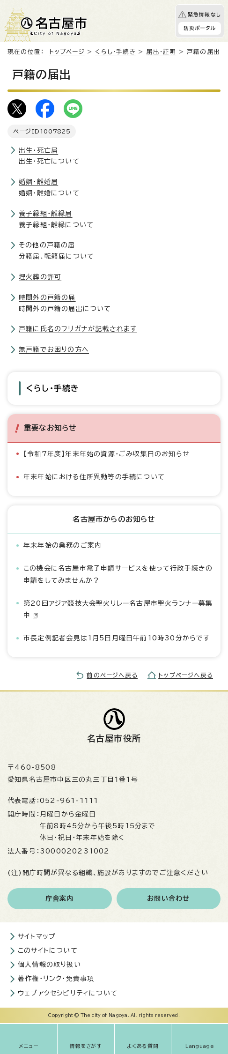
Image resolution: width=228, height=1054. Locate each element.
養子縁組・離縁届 (46, 213)
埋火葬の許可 (40, 277)
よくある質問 (143, 1046)
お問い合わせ (168, 898)
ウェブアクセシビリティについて (68, 993)
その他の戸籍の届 (47, 245)
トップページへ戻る (185, 675)
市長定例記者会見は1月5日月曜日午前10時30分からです (116, 638)
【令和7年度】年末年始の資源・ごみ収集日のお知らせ (106, 454)
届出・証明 (161, 52)
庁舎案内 (59, 898)
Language (199, 1046)
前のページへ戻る (112, 675)
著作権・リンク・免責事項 (56, 978)
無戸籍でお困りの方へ (54, 349)
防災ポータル (200, 28)
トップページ (67, 52)
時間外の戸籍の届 (47, 297)
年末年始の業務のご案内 (62, 545)
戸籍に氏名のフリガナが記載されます (78, 329)
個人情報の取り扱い (49, 964)
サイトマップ (37, 936)
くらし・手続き (115, 52)
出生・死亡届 (38, 150)
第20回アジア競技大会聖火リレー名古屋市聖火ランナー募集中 (118, 609)
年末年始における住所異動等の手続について (94, 477)
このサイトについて (48, 950)
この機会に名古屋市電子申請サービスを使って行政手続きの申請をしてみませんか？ (118, 574)
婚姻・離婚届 (38, 181)
